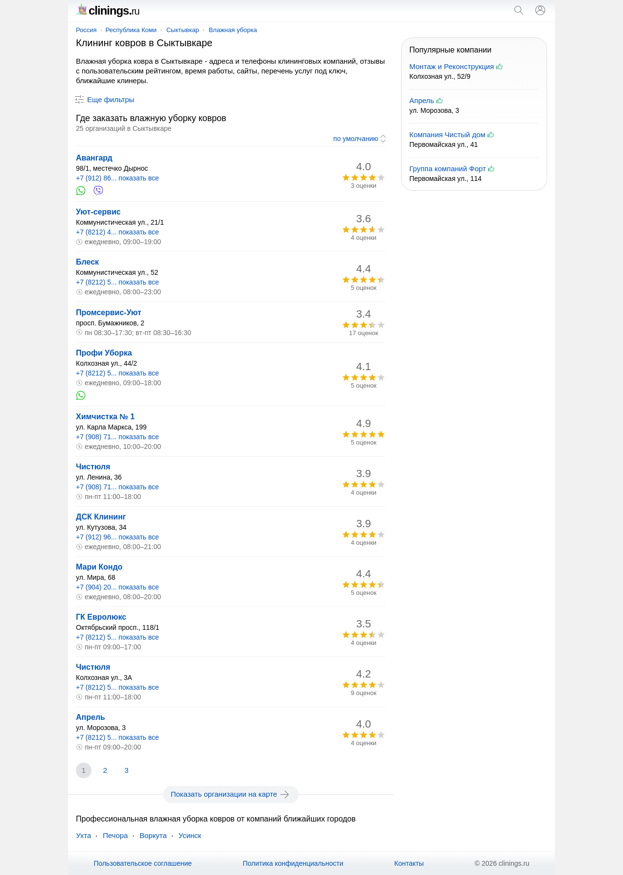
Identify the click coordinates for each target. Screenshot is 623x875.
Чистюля (93, 467)
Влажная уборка (233, 30)
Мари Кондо (99, 567)
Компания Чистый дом (447, 134)
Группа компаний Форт (447, 168)
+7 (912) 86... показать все (117, 178)
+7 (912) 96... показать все (117, 537)
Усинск (190, 835)
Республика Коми (131, 30)
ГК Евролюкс (101, 617)
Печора (115, 835)
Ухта (83, 835)
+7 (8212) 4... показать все (117, 232)
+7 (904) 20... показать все (117, 587)
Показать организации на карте (231, 794)
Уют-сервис (98, 212)
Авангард (94, 158)
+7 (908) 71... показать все (117, 437)
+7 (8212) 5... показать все (117, 282)
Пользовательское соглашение (142, 863)
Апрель (90, 717)
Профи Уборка (104, 353)
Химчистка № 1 (105, 416)
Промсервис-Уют (108, 312)
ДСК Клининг (101, 517)
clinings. (107, 10)
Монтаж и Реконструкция (451, 66)
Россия (86, 30)
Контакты (408, 863)
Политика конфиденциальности (293, 863)
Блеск (87, 262)
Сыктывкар (182, 30)
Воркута (153, 835)
